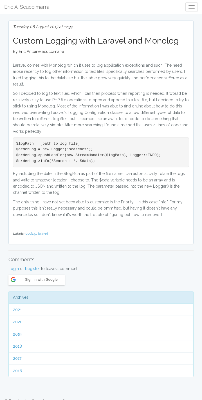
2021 (17, 309)
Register (32, 268)
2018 (17, 346)
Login (13, 268)
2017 (17, 358)
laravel (43, 233)
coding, (31, 233)
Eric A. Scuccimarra (27, 7)
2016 (17, 370)
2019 (17, 334)
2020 (18, 322)
